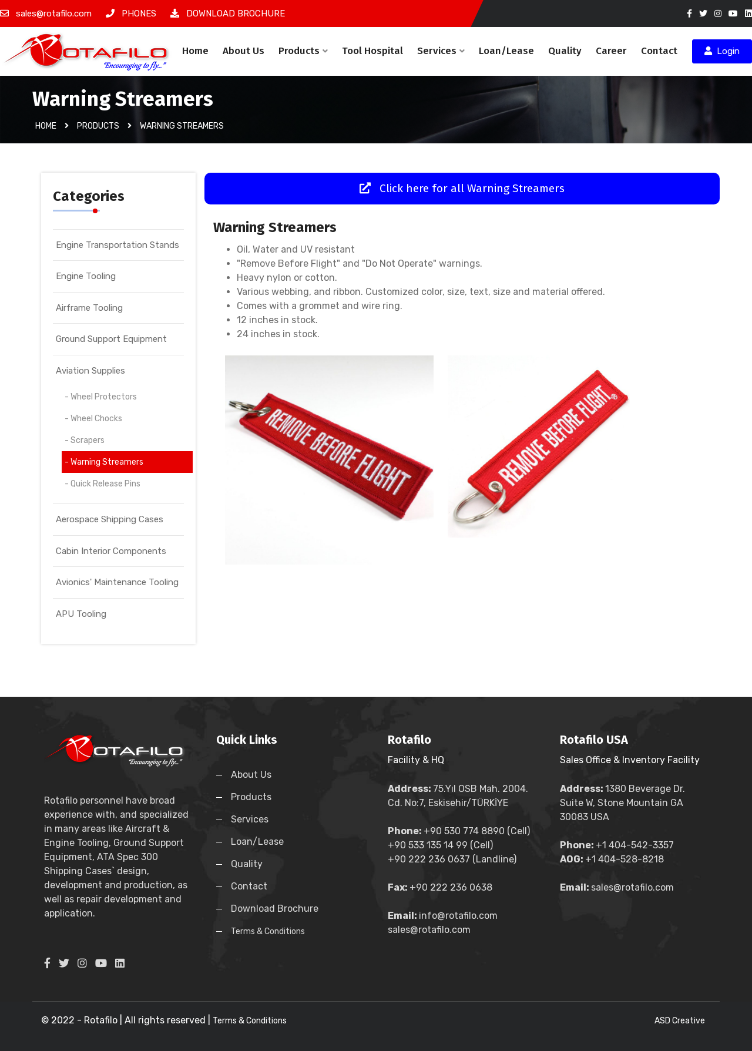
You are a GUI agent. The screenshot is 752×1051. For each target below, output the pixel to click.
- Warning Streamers (104, 462)
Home (195, 51)
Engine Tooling (86, 276)
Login (722, 51)
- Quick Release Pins (102, 484)
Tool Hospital (372, 51)
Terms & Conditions (268, 931)
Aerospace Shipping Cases (109, 519)
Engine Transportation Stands (117, 245)
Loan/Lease (506, 51)
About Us (243, 51)
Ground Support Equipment (111, 339)
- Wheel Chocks (93, 419)
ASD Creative (679, 1021)
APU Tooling (81, 614)
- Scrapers (85, 440)
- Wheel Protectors (101, 397)
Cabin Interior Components (111, 551)
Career (611, 51)
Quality (565, 51)
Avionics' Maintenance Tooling (117, 582)
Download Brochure (274, 908)
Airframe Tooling (89, 308)
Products (303, 51)
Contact (659, 51)
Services (441, 51)
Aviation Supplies (90, 370)
